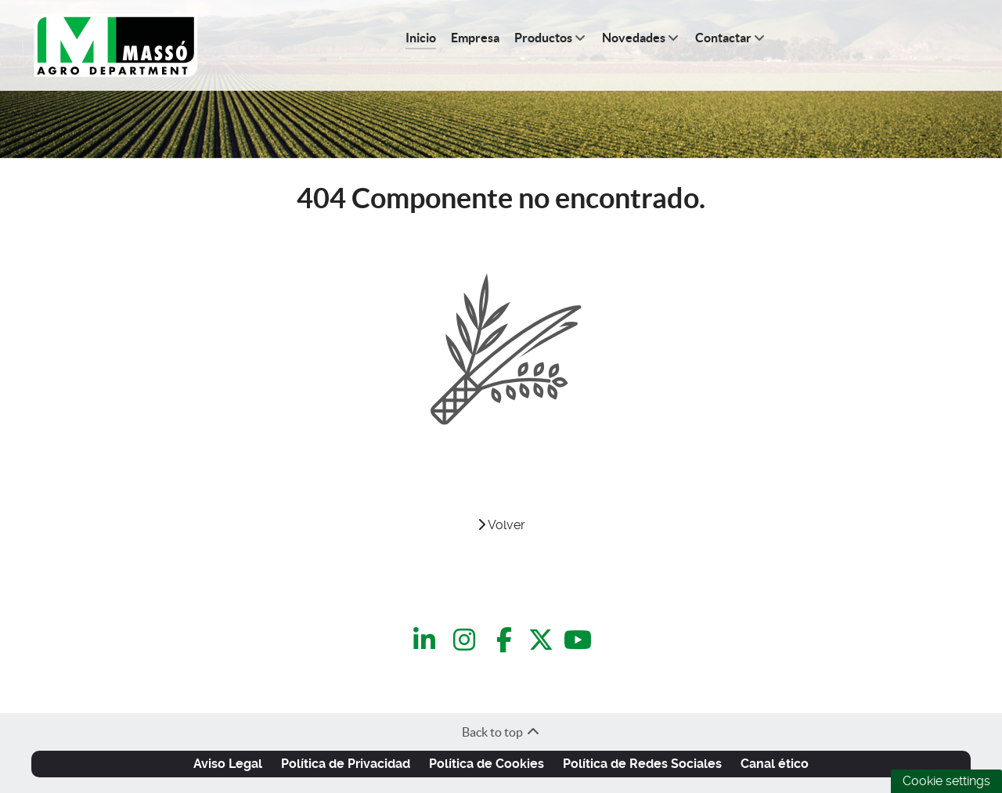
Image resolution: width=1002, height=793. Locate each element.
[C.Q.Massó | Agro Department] (115, 45)
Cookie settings (946, 780)
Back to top (501, 732)
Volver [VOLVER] (501, 524)
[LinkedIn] (427, 640)
